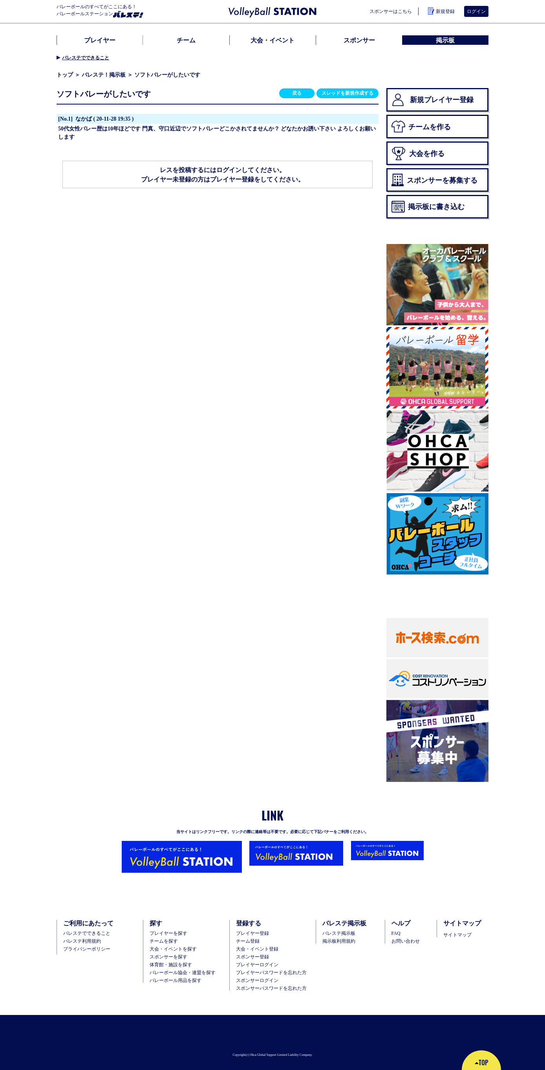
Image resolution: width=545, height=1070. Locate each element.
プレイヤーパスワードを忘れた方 (271, 972)
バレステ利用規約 (82, 941)
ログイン (476, 11)
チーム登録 (248, 941)
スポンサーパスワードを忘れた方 (271, 988)
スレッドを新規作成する (347, 93)
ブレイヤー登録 (252, 933)
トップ (65, 74)
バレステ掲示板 (338, 933)
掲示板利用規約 (338, 941)
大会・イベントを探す (173, 949)
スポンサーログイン (257, 980)
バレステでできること (85, 58)
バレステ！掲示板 (104, 74)
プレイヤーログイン (257, 964)
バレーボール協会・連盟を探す (183, 972)
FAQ (396, 933)
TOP (481, 1062)
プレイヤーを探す (168, 933)
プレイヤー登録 (232, 179)
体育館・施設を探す (171, 964)
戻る (297, 93)
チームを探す (164, 941)
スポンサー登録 (252, 956)
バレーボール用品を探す (175, 980)
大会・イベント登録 (257, 949)
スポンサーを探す (168, 956)
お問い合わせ (405, 941)
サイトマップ (457, 934)
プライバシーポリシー (86, 949)
